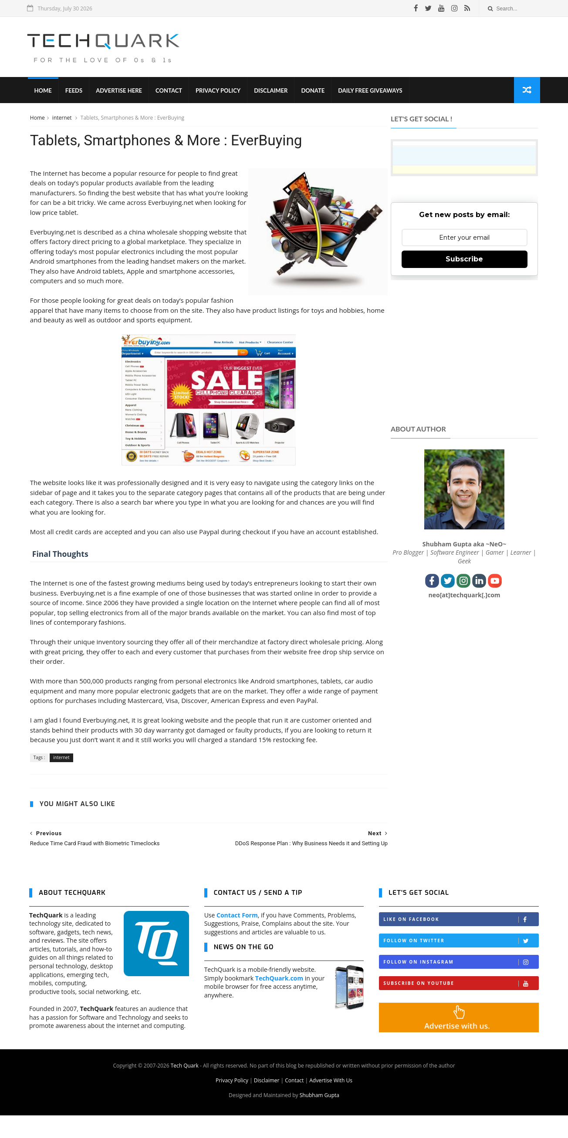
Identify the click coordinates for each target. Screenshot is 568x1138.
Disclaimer (272, 91)
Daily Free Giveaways (372, 91)
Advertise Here (121, 91)
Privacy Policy (219, 91)
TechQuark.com (279, 1000)
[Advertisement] (380, 47)
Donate (314, 91)
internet (61, 119)
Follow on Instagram (460, 984)
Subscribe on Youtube (460, 1006)
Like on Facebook (460, 942)
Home (44, 91)
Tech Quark (185, 1088)
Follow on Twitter (460, 963)
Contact (170, 91)
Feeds (75, 91)
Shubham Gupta (319, 1117)
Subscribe (464, 260)
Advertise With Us (330, 1103)
